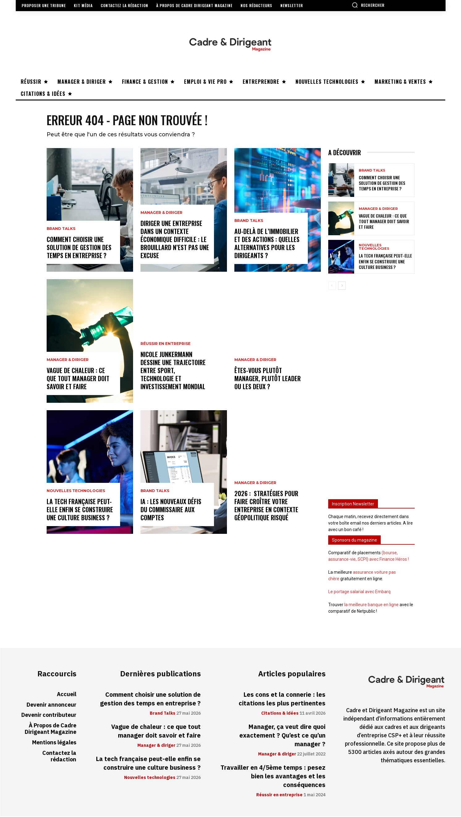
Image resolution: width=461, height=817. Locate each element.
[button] (368, 5)
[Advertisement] (371, 392)
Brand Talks (61, 229)
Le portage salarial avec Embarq (359, 592)
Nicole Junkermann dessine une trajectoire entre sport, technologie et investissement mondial (173, 371)
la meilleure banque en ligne (371, 605)
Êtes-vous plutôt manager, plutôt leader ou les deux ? (267, 379)
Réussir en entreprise (165, 344)
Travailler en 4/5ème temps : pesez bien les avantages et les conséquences (272, 777)
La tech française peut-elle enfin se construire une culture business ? (80, 510)
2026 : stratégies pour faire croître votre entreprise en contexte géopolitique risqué (266, 506)
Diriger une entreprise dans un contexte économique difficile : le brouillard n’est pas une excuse (174, 240)
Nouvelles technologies (76, 491)
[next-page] (342, 286)
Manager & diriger (68, 360)
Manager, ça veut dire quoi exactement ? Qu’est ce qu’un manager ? (282, 736)
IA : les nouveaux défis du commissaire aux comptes (170, 510)
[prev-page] (332, 286)
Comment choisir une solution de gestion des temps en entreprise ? (79, 248)
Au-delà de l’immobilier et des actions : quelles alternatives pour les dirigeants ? (267, 244)
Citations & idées (280, 714)
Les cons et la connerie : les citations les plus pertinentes (282, 699)
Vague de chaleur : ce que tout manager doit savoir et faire (78, 379)
